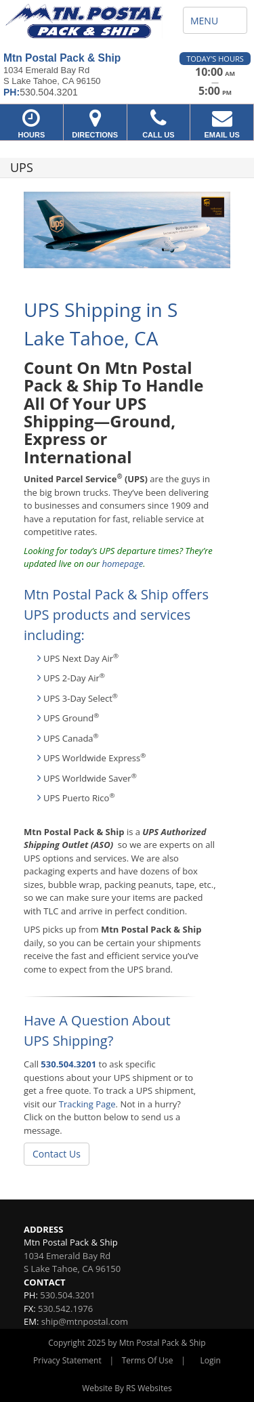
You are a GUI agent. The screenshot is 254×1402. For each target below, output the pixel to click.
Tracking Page (87, 1104)
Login (210, 1360)
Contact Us (57, 1153)
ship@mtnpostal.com (84, 1321)
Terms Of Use (147, 1360)
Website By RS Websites (127, 1388)
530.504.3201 (68, 1064)
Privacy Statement (67, 1360)
